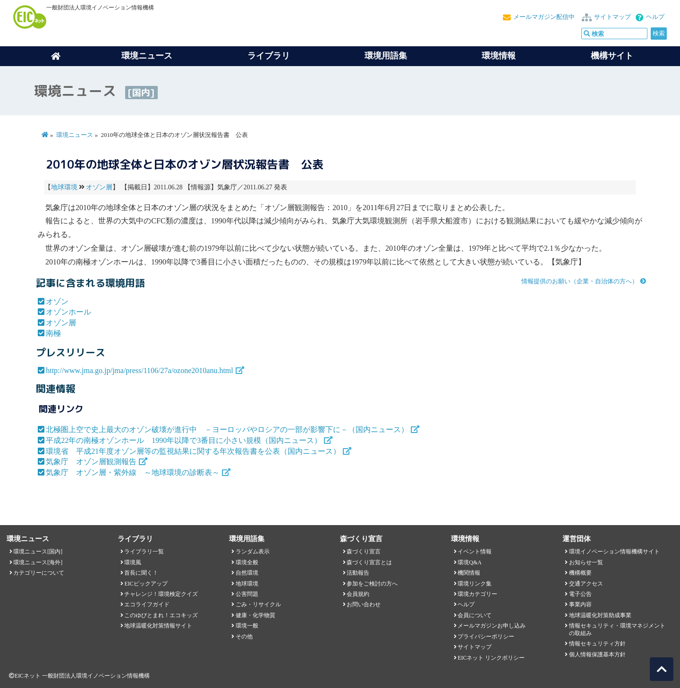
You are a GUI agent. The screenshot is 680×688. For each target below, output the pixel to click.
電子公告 (580, 594)
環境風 (132, 562)
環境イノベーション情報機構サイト (614, 551)
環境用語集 (386, 55)
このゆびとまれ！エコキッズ (161, 615)
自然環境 (247, 572)
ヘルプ (655, 17)
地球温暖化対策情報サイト (158, 625)
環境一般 (247, 625)
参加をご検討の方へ (372, 583)
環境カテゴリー (477, 594)
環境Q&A (469, 562)
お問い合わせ (364, 604)
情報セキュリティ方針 (597, 643)
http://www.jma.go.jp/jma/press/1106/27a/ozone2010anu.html (139, 370)
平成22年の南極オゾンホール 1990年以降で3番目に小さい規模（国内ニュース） (184, 440)
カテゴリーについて (38, 572)
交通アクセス (586, 583)
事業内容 (580, 604)
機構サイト (612, 55)
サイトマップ (612, 17)
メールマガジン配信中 (544, 17)
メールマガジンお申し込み (492, 625)
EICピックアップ (145, 583)
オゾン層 (99, 187)
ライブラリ (268, 55)
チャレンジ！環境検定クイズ (161, 594)
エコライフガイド (147, 604)
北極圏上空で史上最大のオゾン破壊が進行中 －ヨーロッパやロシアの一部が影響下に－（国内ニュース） (227, 429)
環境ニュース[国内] (37, 551)
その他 (244, 636)
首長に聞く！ (141, 572)
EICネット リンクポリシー (491, 657)
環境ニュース (74, 135)
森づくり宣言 (364, 551)
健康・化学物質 (255, 615)
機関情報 (469, 572)
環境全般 (247, 562)
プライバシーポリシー (486, 636)
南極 (53, 333)
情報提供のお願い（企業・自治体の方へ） (579, 281)
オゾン (57, 301)
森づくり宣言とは (369, 562)
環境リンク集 (475, 583)
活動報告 (358, 572)
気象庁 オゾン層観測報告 (91, 462)
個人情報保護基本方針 (597, 654)
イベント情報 (475, 551)
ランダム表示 (253, 551)
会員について (475, 615)
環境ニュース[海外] (37, 562)
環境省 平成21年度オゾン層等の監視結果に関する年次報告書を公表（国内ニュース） (193, 451)
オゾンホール (68, 312)
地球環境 (64, 187)
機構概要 (580, 572)
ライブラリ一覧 (144, 551)
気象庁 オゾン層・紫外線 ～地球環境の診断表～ (133, 472)
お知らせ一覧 (586, 562)
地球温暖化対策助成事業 (600, 615)
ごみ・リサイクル (258, 604)
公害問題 (247, 594)
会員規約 (358, 594)
